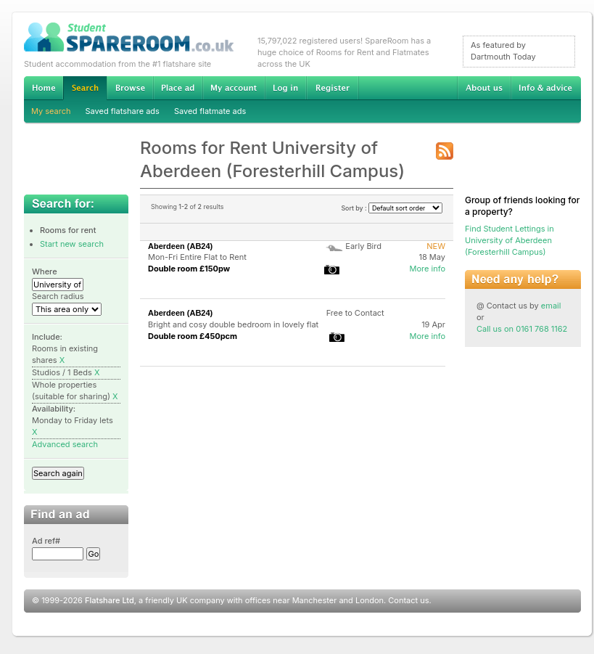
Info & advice (546, 87)
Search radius (58, 296)
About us (484, 87)
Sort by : (391, 208)
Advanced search (65, 444)
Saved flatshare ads (123, 111)
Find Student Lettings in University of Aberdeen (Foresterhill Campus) (509, 240)
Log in (285, 87)
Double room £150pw (189, 268)
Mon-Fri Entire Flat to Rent (197, 257)
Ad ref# (46, 541)
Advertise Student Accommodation (177, 87)
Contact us (408, 600)
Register (332, 87)
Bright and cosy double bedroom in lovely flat (233, 324)
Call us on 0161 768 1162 (522, 329)
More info (427, 268)
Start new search (72, 244)
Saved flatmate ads (210, 111)
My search (51, 111)
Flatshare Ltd (109, 600)
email (551, 306)
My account (233, 87)
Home (43, 87)
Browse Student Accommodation (130, 87)
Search (85, 88)
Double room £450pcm (192, 336)
